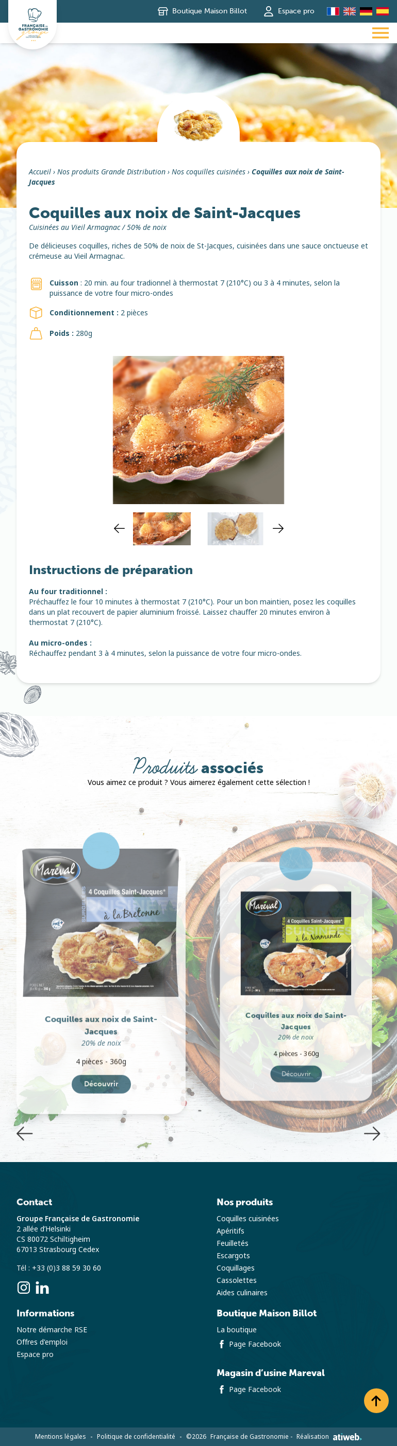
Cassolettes (237, 1280)
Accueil (40, 172)
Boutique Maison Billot (202, 11)
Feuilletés (233, 1243)
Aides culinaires (242, 1293)
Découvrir (101, 1140)
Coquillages (236, 1268)
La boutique (237, 1330)
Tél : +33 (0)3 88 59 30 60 (58, 1268)
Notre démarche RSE (51, 1330)
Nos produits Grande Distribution (111, 172)
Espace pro (289, 11)
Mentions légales (60, 1437)
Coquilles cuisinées (248, 1218)
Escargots (233, 1256)
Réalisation (329, 1437)
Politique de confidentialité (136, 1437)
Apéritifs (230, 1231)
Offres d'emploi (42, 1342)
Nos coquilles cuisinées (208, 172)
